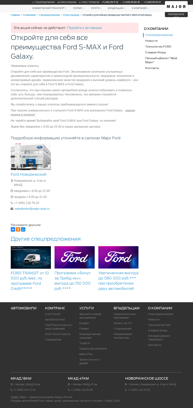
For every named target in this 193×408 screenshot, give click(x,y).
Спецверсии (53, 340)
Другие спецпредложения (46, 239)
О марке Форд (157, 330)
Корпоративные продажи (90, 336)
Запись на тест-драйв (89, 361)
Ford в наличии (66, 2)
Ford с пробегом (89, 2)
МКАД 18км (21, 378)
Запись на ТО (123, 323)
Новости (153, 320)
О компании (141, 8)
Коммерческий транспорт (50, 8)
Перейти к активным (84, 28)
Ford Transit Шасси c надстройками (58, 327)
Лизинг (84, 329)
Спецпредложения (43, 2)
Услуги (97, 8)
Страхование (122, 329)
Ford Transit (53, 314)
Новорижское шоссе (146, 378)
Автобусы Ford (55, 320)
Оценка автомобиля (93, 349)
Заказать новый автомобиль (90, 316)
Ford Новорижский (28, 174)
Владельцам (117, 8)
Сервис (79, 8)
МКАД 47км (78, 378)
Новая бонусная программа (125, 316)
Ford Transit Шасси (57, 334)
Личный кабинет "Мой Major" (159, 338)
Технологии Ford (159, 325)
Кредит (84, 323)
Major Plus (86, 354)
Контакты (154, 345)
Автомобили (23, 308)
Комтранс (55, 308)
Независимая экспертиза (123, 336)
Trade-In (84, 343)
